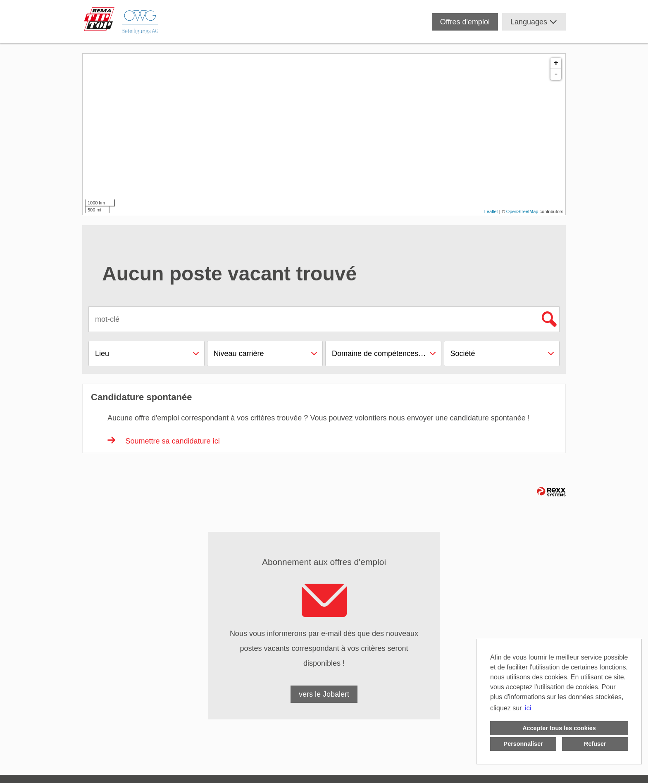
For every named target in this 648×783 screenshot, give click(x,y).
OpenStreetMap (522, 211)
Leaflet (491, 211)
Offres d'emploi (465, 22)
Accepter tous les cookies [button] (559, 728)
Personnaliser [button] (523, 743)
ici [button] (528, 708)
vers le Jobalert (324, 694)
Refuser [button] (595, 743)
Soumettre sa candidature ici (163, 441)
